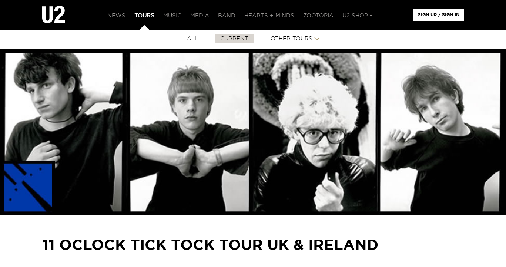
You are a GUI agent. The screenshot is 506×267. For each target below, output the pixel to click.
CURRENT (234, 39)
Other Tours (291, 39)
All (192, 39)
